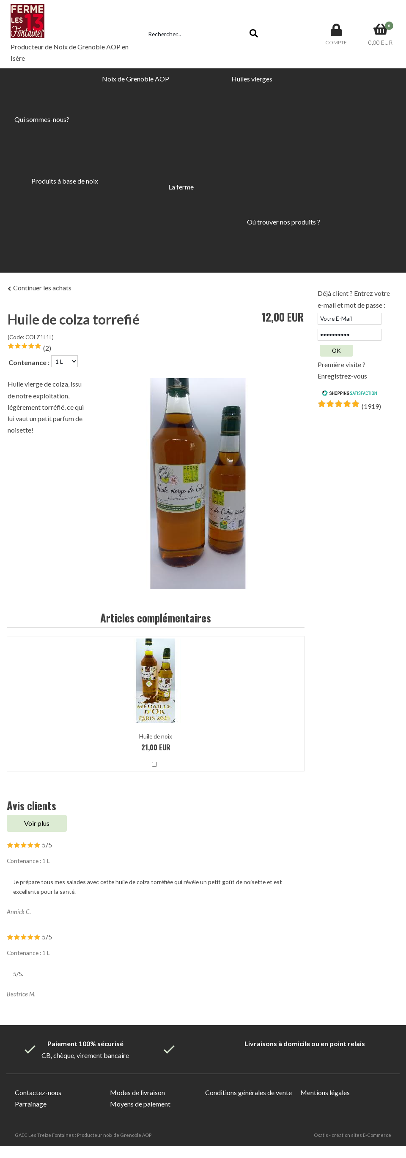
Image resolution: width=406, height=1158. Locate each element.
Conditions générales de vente (248, 1092)
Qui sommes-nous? (41, 119)
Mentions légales (325, 1092)
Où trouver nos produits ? (283, 222)
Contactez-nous (38, 1092)
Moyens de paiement (140, 1104)
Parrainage (31, 1104)
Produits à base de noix (64, 181)
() (371, 406)
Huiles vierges (251, 79)
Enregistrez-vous (342, 376)
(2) (47, 348)
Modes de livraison (137, 1092)
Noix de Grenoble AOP (135, 79)
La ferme (181, 187)
